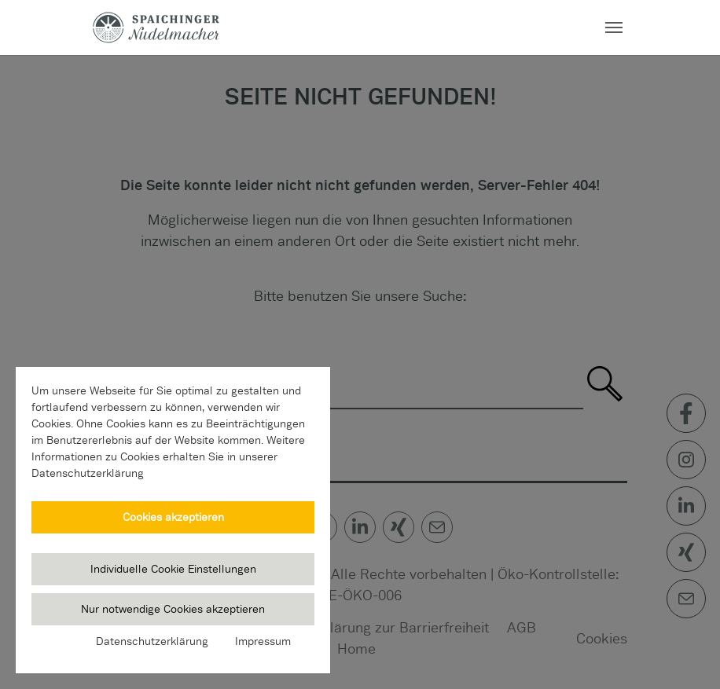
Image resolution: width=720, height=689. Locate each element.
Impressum (263, 641)
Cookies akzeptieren (173, 517)
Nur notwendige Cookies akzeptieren (173, 609)
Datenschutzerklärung (152, 641)
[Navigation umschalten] (614, 27)
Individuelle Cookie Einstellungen (173, 569)
